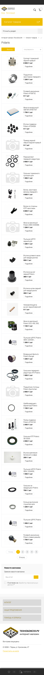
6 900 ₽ (28, 63)
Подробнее (29, 66)
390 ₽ (27, 293)
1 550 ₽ (28, 474)
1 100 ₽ (28, 326)
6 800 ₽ (28, 211)
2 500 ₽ (28, 441)
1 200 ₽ (28, 79)
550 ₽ (27, 260)
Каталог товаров (22, 22)
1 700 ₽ (28, 539)
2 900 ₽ (28, 392)
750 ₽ (27, 490)
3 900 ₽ (28, 161)
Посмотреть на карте (11, 651)
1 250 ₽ (28, 359)
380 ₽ (27, 277)
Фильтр (8, 49)
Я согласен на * (23, 584)
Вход (3, 13)
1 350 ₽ (28, 342)
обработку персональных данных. (23, 584)
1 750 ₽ (28, 112)
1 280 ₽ (28, 244)
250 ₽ (27, 457)
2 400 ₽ (28, 424)
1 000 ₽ (28, 375)
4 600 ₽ (28, 194)
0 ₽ (26, 96)
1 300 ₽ (28, 178)
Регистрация (10, 13)
